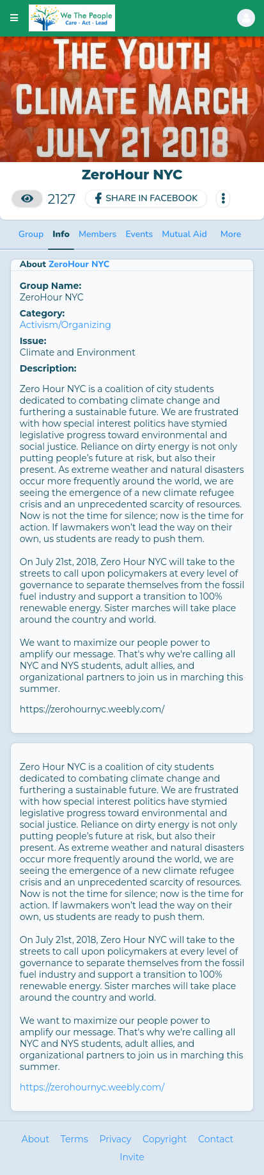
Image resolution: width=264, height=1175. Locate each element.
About (35, 1139)
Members (97, 234)
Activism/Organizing (65, 325)
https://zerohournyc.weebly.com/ (92, 1087)
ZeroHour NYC (79, 264)
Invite (132, 1157)
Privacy (115, 1139)
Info (61, 234)
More (231, 234)
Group (31, 234)
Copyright (165, 1139)
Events (139, 234)
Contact (215, 1139)
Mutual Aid (184, 234)
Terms (74, 1139)
